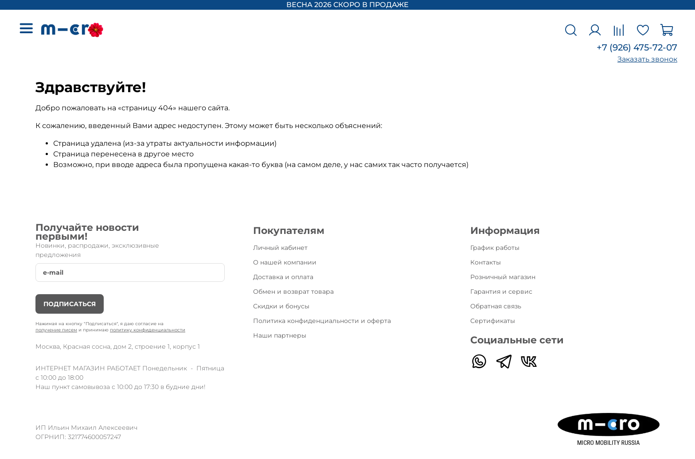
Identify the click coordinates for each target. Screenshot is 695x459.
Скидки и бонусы (281, 306)
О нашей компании (284, 262)
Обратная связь (495, 306)
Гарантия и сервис (501, 292)
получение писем (56, 330)
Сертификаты (492, 321)
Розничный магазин (502, 277)
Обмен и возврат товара (293, 292)
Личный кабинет (280, 248)
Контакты (485, 262)
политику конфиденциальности (147, 330)
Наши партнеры (279, 335)
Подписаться (69, 304)
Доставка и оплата (283, 277)
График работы (494, 248)
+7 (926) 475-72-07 (637, 47)
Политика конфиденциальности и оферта (322, 321)
